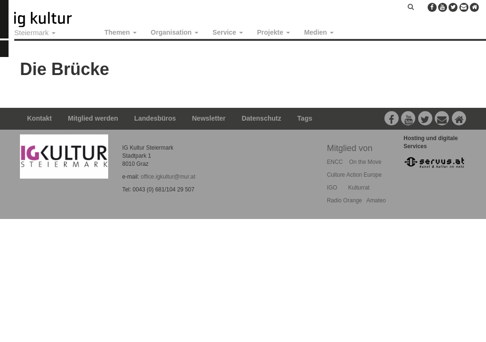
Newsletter (209, 118)
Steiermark (35, 32)
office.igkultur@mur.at (168, 176)
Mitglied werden (93, 118)
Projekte (273, 32)
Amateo (376, 200)
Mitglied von (350, 148)
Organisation (174, 32)
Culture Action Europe (354, 174)
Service (228, 32)
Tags (304, 118)
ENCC (335, 162)
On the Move (365, 162)
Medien (319, 32)
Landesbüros (155, 118)
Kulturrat (359, 187)
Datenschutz (261, 118)
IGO (332, 187)
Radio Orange (344, 200)
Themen (120, 32)
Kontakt (39, 118)
